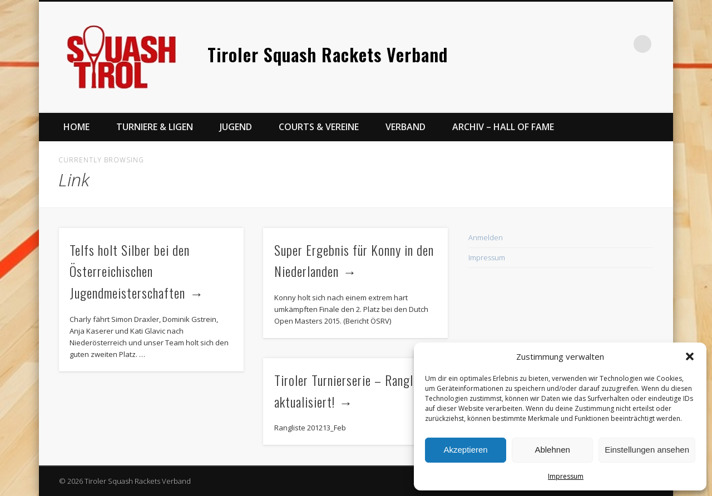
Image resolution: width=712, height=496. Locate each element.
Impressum (566, 476)
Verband (405, 127)
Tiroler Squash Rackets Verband (327, 54)
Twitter (620, 44)
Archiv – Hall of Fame (503, 127)
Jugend (236, 127)
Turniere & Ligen (154, 127)
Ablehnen (552, 449)
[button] (689, 356)
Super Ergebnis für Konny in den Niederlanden (354, 260)
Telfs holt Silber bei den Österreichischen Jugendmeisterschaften (130, 271)
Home (76, 127)
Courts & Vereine (319, 127)
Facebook (597, 44)
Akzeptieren (465, 449)
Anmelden (485, 237)
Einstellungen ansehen (647, 449)
